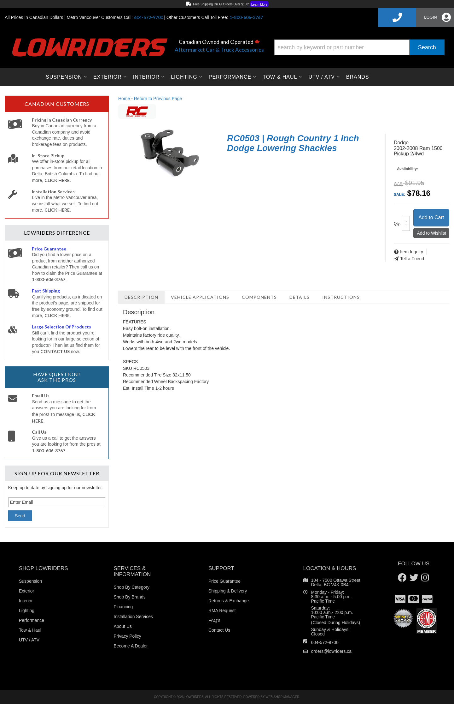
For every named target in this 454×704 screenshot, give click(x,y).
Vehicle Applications (200, 297)
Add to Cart (431, 217)
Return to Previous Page (158, 98)
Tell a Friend (412, 258)
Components (259, 297)
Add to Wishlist (431, 233)
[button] (359, 47)
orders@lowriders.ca (331, 651)
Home (124, 98)
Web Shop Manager (282, 697)
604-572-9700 (325, 642)
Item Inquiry (411, 251)
